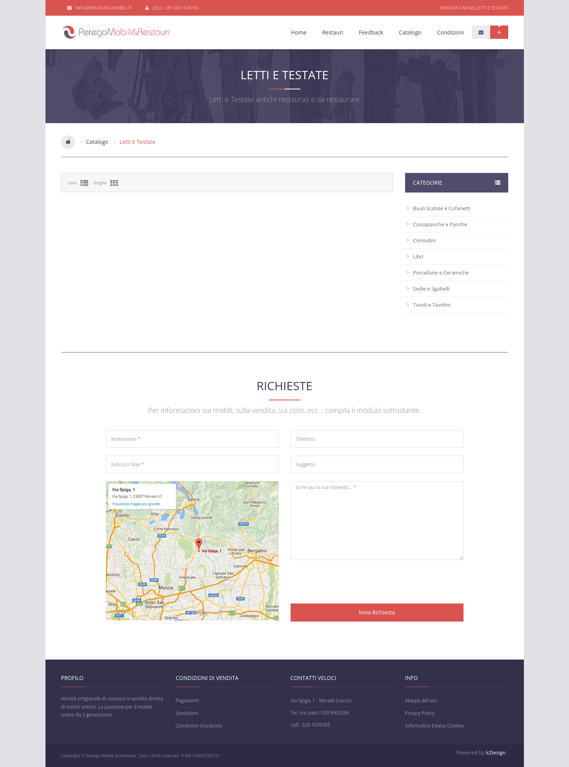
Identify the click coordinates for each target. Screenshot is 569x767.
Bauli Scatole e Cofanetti (442, 208)
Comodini (424, 240)
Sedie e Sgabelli (431, 288)
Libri (418, 256)
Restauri (332, 32)
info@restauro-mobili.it (99, 8)
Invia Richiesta (377, 612)
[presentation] (350, 583)
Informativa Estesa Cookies (434, 725)
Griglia (105, 183)
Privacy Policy (419, 713)
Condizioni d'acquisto (199, 725)
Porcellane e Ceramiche (441, 272)
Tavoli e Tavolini (432, 304)
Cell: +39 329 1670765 (172, 8)
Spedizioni (187, 713)
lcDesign (496, 752)
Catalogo (410, 32)
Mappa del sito (421, 700)
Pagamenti (187, 700)
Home (299, 32)
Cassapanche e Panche (440, 224)
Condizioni (450, 32)
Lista (78, 183)
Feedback (371, 32)
